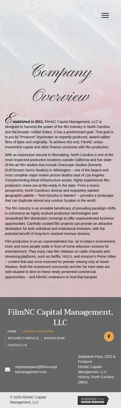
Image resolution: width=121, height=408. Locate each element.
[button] (105, 15)
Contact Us (17, 345)
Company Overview (38, 331)
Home (12, 331)
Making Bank (54, 338)
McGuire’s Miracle (23, 338)
